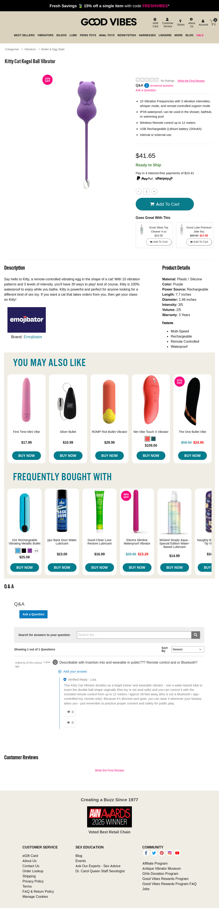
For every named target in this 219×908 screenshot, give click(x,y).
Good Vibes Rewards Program (165, 879)
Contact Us (30, 866)
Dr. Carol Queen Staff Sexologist (100, 871)
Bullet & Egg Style (53, 49)
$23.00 (62, 554)
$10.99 (68, 442)
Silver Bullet (68, 432)
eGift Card (30, 856)
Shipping (29, 876)
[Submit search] (195, 635)
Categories (12, 49)
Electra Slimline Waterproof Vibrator (137, 541)
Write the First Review (191, 80)
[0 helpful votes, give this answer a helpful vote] (69, 712)
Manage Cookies (35, 896)
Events (80, 861)
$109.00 (151, 445)
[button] (147, 438)
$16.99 (99, 554)
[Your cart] (212, 22)
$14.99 (174, 556)
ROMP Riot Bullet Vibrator (109, 432)
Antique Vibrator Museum (161, 868)
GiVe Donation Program (160, 873)
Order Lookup (32, 871)
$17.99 (26, 442)
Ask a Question (146, 90)
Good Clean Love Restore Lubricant (99, 541)
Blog (78, 856)
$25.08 (24, 557)
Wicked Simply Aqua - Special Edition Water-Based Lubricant (174, 543)
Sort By (165, 649)
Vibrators (30, 49)
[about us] (191, 23)
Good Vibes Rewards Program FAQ (169, 884)
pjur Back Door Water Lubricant (62, 541)
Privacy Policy (33, 881)
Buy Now (26, 455)
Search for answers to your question (44, 635)
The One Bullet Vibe (192, 432)
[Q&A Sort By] (187, 649)
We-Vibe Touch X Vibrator (151, 432)
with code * (109, 5)
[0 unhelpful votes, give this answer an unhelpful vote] (69, 722)
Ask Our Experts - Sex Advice (97, 866)
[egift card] (154, 23)
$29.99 (109, 442)
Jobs (146, 889)
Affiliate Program (154, 863)
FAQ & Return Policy (38, 891)
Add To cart (164, 204)
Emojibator (33, 336)
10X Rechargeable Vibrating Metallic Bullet (24, 541)
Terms (27, 886)
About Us (29, 861)
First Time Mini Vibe (26, 432)
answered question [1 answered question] (161, 85)
